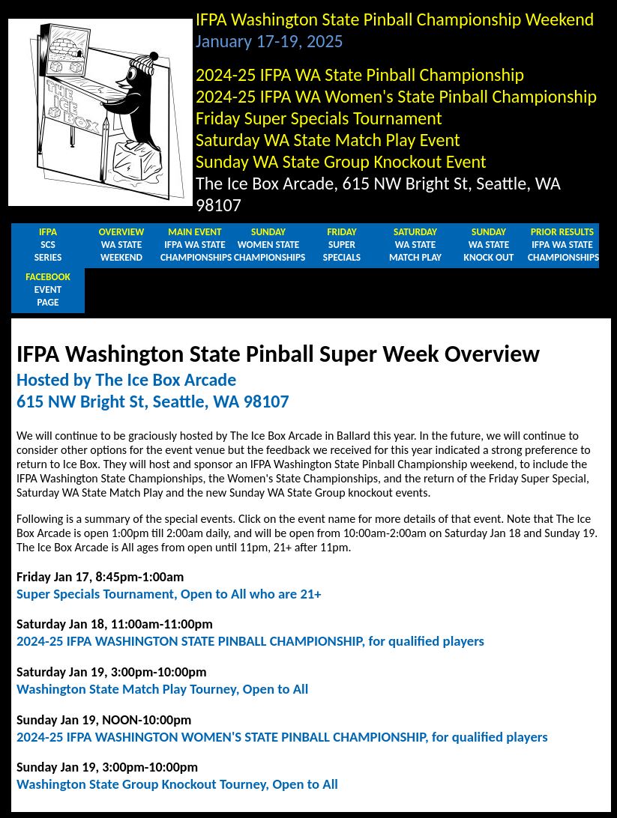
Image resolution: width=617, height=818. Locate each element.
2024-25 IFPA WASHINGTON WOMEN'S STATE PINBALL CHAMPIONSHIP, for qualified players (282, 736)
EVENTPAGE (47, 289)
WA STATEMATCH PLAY (415, 244)
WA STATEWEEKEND (122, 244)
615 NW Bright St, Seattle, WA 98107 (152, 401)
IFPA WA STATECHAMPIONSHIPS (196, 244)
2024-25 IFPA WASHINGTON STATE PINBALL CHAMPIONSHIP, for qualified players (250, 640)
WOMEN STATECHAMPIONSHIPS (269, 244)
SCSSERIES (48, 244)
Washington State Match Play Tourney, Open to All (162, 688)
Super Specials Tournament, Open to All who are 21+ (169, 593)
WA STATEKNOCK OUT (489, 244)
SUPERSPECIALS (342, 244)
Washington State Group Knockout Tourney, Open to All (177, 784)
